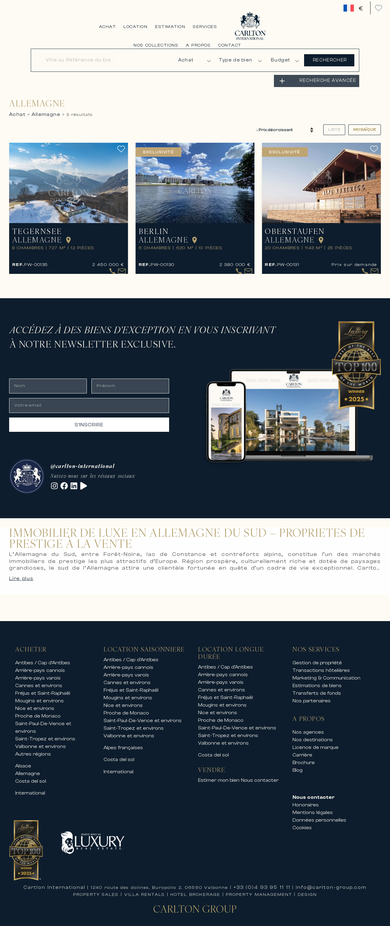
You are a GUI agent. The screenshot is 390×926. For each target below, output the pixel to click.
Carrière (302, 750)
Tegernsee (42, 224)
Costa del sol (30, 776)
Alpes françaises (123, 743)
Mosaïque (364, 123)
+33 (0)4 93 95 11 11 (262, 883)
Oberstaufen (300, 224)
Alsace (23, 761)
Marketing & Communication (326, 673)
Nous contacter (260, 776)
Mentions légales (312, 808)
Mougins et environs (39, 696)
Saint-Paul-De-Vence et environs (143, 716)
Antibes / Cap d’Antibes (42, 658)
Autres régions (33, 749)
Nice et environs (34, 704)
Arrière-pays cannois (40, 666)
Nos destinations (312, 735)
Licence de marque (315, 743)
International (30, 788)
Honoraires (305, 800)
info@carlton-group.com (331, 883)
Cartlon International (54, 883)
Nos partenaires (311, 696)
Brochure (303, 758)
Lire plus (21, 574)
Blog (297, 765)
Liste (334, 123)
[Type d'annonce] (193, 57)
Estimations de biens (317, 681)
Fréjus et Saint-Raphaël (42, 688)
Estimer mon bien (218, 776)
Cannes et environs (38, 681)
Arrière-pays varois (38, 673)
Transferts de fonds (316, 688)
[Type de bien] (240, 57)
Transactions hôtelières (321, 666)
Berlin (158, 224)
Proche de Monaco (38, 711)
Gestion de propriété (317, 658)
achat (17, 109)
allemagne (46, 109)
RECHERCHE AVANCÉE (328, 76)
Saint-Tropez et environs (45, 734)
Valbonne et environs (40, 742)
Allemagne (27, 769)
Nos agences (308, 727)
